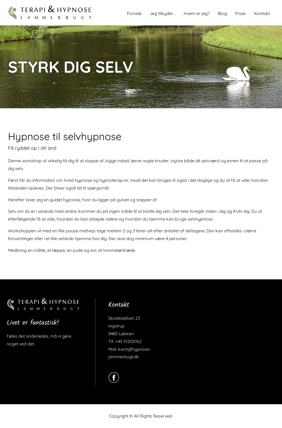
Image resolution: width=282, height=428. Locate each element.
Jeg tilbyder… (163, 13)
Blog (222, 13)
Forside (134, 13)
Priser (240, 13)
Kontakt (262, 13)
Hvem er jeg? (197, 13)
